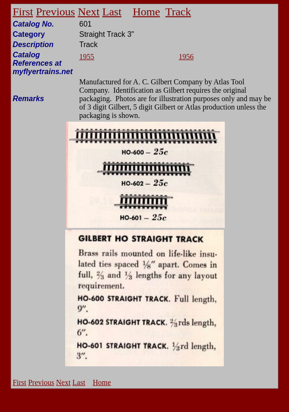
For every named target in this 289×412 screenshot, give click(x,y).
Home (146, 12)
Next (89, 12)
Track (178, 12)
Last (111, 12)
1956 (186, 57)
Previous (55, 12)
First (23, 12)
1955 (86, 57)
